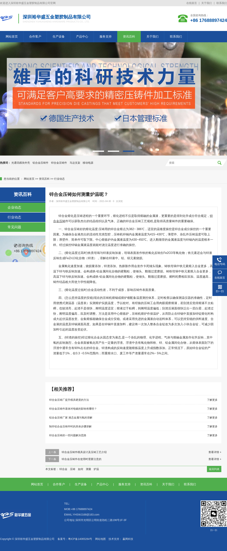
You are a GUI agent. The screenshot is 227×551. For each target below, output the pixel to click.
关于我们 (206, 3)
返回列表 (214, 469)
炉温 (96, 469)
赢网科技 (128, 538)
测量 (88, 469)
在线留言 (191, 3)
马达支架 (75, 162)
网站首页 (12, 36)
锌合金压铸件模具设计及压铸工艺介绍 (84, 452)
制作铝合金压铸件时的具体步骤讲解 (70, 426)
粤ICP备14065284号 (80, 538)
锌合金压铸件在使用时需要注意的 (81, 459)
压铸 (72, 469)
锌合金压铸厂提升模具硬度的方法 (69, 399)
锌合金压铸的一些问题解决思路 (67, 435)
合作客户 (35, 36)
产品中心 (82, 36)
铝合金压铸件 (40, 162)
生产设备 (59, 36)
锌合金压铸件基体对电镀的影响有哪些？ (73, 408)
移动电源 (88, 162)
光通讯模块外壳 (20, 162)
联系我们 (221, 3)
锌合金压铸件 (59, 162)
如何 (80, 469)
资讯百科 (129, 36)
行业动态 (59, 178)
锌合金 (63, 469)
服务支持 (106, 36)
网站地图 (100, 538)
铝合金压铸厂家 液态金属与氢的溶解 (70, 417)
